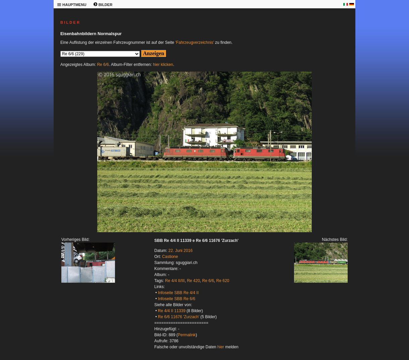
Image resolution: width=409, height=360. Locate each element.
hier (220, 347)
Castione (170, 256)
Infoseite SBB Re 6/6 (176, 298)
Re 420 (193, 280)
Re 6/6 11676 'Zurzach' (178, 316)
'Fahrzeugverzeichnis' (194, 42)
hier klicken (163, 64)
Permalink (186, 335)
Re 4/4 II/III (175, 280)
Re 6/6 (103, 64)
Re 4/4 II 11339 (171, 310)
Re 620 (222, 280)
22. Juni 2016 (180, 250)
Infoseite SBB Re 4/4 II (178, 292)
